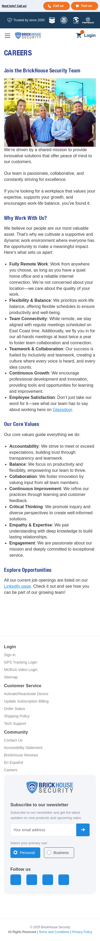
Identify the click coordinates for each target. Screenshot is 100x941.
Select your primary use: (29, 843)
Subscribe (83, 830)
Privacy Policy (82, 932)
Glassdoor (62, 409)
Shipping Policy (17, 716)
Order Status (14, 709)
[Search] (70, 35)
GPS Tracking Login (20, 662)
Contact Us (13, 740)
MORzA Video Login (21, 670)
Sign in (9, 655)
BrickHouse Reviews (21, 755)
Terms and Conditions (54, 932)
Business (61, 853)
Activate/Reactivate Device (26, 694)
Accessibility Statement (23, 748)
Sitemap (11, 677)
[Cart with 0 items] (79, 35)
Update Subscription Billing (26, 701)
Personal (27, 853)
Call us (58, 6)
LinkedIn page (17, 586)
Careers (10, 770)
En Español (13, 762)
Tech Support (15, 723)
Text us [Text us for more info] (86, 6)
